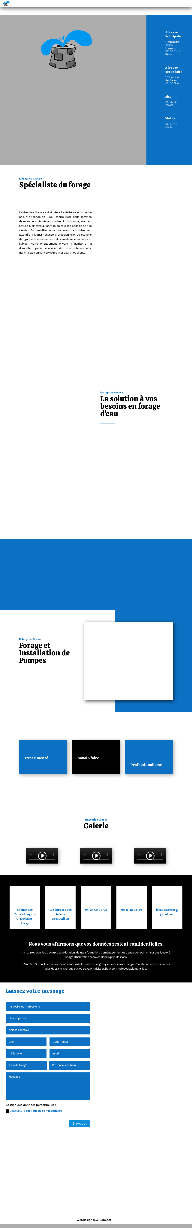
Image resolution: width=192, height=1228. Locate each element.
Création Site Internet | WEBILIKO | (141, 1215)
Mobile (170, 118)
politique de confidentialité (44, 1103)
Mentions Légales (35, 1215)
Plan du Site (104, 1215)
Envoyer (79, 1116)
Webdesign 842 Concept (93, 1220)
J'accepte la (34, 1103)
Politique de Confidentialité (72, 1215)
